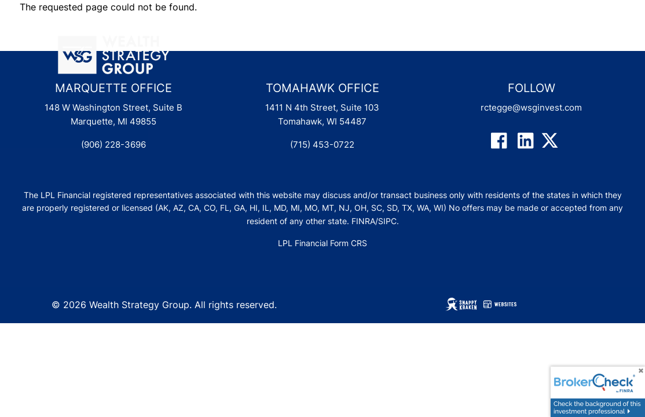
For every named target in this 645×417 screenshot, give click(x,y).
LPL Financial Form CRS (322, 243)
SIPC (387, 221)
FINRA (363, 221)
